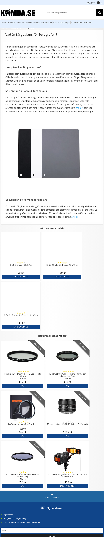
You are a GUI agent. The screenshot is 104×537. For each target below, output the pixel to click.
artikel (74, 216)
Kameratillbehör (8, 22)
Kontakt (4, 492)
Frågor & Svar (6, 480)
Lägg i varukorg (13, 276)
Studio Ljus (65, 22)
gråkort (79, 107)
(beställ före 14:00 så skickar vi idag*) (65, 469)
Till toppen (52, 396)
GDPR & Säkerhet (34, 469)
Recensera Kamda (34, 465)
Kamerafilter (46, 22)
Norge (84, 467)
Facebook (57, 487)
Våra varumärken (33, 462)
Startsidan (5, 27)
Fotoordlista (16, 27)
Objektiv (20, 22)
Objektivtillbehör (32, 22)
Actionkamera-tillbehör (81, 22)
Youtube (56, 491)
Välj (17, 335)
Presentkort (5, 496)
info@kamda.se (7, 457)
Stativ (55, 22)
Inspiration (31, 488)
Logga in (91, 2)
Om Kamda (31, 458)
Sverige (84, 459)
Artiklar (29, 480)
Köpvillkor (5, 484)
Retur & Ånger (6, 488)
